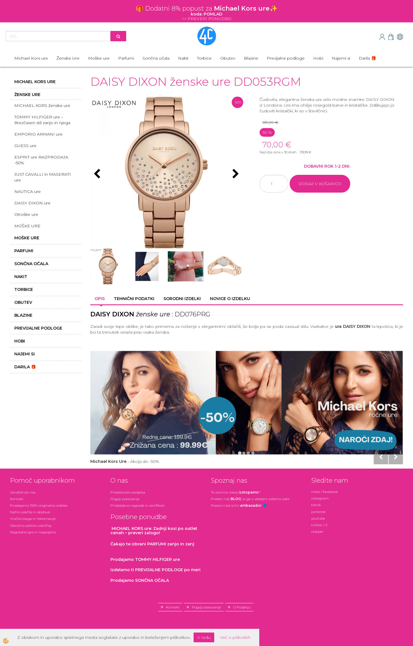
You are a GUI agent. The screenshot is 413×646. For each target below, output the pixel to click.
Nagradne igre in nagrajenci (33, 532)
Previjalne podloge (286, 58)
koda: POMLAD (206, 14)
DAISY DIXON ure (32, 202)
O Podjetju (242, 607)
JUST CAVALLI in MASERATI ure (42, 177)
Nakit (183, 58)
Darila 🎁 (367, 58)
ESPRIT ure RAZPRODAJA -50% (41, 159)
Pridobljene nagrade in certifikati (137, 505)
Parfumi (126, 58)
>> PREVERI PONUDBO (206, 18)
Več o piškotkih (235, 637)
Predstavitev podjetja (127, 492)
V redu (204, 637)
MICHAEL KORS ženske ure (42, 105)
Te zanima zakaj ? (236, 492)
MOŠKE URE (27, 225)
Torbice (204, 58)
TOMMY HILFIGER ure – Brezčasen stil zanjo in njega (42, 119)
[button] (235, 174)
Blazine (251, 58)
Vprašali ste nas (23, 492)
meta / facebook (324, 492)
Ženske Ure (68, 58)
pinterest (318, 512)
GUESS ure (25, 145)
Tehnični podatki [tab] (134, 298)
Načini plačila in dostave (30, 512)
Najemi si (341, 58)
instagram (320, 498)
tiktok (316, 505)
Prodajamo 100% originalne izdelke (38, 505)
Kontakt (17, 499)
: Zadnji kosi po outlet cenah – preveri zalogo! (153, 530)
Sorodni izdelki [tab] (182, 298)
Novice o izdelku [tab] (230, 298)
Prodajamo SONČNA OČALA (140, 580)
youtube (318, 518)
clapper (317, 531)
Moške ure (99, 58)
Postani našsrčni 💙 (239, 505)
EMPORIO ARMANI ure (38, 134)
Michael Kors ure (31, 58)
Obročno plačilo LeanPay (31, 525)
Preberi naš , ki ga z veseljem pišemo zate (250, 499)
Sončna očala (156, 58)
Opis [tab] (100, 298)
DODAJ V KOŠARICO (320, 183)
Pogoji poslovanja (124, 499)
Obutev (227, 58)
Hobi (318, 58)
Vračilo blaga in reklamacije (33, 518)
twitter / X (319, 525)
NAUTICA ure (27, 191)
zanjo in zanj (152, 544)
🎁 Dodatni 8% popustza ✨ (206, 8)
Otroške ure (26, 214)
